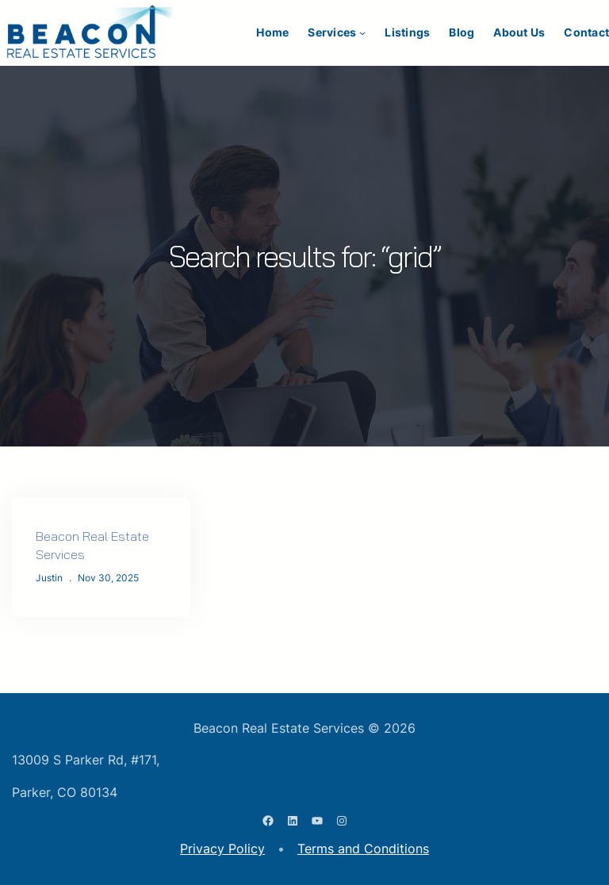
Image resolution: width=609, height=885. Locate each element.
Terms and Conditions (363, 848)
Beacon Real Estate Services (92, 545)
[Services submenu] (362, 32)
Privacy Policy (222, 848)
